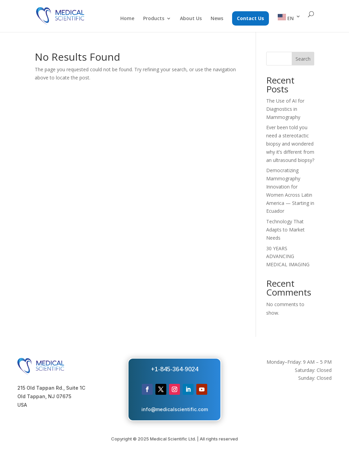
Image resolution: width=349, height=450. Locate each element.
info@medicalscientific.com (174, 409)
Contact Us (250, 18)
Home (127, 18)
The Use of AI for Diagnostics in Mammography (285, 108)
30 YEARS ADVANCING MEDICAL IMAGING (287, 256)
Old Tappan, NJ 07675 (44, 396)
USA (22, 405)
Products (153, 18)
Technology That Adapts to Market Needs (285, 229)
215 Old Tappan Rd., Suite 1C (51, 388)
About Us (191, 18)
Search (302, 59)
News (217, 18)
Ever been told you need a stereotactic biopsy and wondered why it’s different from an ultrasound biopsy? (290, 143)
